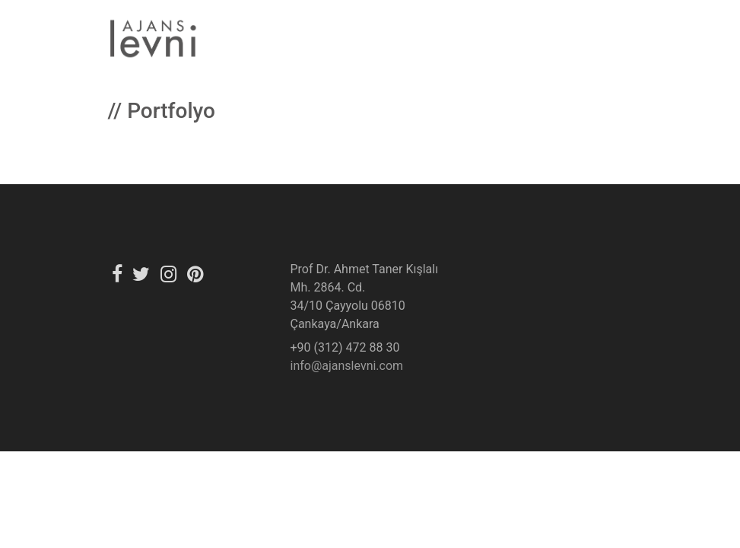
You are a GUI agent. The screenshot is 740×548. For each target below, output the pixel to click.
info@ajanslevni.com (347, 365)
